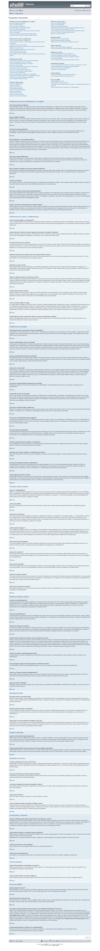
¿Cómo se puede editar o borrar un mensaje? (20, 62)
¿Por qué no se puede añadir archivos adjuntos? (21, 71)
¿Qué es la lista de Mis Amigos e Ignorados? (61, 47)
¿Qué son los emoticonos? (16, 86)
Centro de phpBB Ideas (84, 900)
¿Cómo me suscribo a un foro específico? (61, 67)
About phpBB (53, 891)
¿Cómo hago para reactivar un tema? (18, 78)
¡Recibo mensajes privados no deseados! (60, 40)
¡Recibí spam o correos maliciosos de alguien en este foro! (65, 41)
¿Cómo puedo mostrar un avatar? (18, 50)
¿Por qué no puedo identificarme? (18, 29)
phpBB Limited (71, 889)
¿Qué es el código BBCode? (16, 83)
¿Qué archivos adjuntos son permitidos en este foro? (63, 74)
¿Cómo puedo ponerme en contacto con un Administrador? (65, 87)
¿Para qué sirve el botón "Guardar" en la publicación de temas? (25, 75)
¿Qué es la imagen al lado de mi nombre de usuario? (22, 49)
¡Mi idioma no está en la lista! (16, 47)
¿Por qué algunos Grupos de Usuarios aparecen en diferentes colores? (68, 30)
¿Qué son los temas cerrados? (17, 94)
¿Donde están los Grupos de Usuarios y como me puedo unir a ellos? (67, 27)
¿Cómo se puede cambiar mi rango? (18, 52)
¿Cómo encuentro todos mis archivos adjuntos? (62, 76)
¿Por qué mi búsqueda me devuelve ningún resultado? (64, 55)
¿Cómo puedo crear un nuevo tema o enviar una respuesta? (24, 60)
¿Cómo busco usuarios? (56, 58)
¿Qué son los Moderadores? (57, 24)
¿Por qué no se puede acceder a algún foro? (20, 69)
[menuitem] (21, 10)
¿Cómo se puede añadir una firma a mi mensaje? (21, 63)
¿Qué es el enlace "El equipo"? (58, 33)
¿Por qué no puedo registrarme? (17, 26)
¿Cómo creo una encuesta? (16, 65)
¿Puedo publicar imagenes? (16, 88)
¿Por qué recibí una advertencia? (17, 72)
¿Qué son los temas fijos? (16, 92)
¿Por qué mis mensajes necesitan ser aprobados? (21, 77)
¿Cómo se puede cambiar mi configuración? (20, 40)
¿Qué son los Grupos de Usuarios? (59, 26)
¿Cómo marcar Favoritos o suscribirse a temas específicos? (65, 66)
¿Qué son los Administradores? (58, 23)
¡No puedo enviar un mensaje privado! (60, 38)
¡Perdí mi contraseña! (15, 32)
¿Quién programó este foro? (57, 81)
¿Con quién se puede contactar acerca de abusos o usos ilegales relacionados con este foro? (70, 85)
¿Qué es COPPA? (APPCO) (16, 24)
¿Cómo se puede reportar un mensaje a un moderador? (23, 74)
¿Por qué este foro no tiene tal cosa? (59, 82)
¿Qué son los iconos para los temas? (18, 95)
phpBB (27, 270)
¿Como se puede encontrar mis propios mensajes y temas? (65, 59)
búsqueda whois (57, 912)
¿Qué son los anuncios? (15, 91)
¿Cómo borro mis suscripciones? (58, 69)
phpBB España (55, 945)
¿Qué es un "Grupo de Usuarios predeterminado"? (63, 32)
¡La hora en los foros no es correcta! (18, 44)
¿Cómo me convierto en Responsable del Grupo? (62, 29)
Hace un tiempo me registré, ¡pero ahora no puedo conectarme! (25, 30)
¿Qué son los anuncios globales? (17, 89)
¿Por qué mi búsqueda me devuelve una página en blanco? (65, 56)
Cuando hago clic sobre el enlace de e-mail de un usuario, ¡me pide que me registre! (28, 54)
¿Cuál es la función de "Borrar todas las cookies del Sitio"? (24, 35)
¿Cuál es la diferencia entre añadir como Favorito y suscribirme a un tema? (69, 64)
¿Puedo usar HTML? (14, 85)
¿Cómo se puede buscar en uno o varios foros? (62, 53)
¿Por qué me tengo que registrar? (18, 23)
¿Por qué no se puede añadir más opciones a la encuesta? (24, 66)
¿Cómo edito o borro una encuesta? (18, 68)
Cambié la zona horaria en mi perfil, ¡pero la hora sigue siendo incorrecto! (27, 46)
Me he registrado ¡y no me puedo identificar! (20, 27)
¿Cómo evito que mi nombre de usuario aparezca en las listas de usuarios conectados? (27, 42)
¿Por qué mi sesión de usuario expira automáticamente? (23, 33)
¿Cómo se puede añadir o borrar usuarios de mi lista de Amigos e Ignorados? (69, 48)
